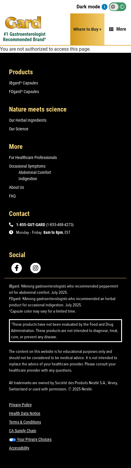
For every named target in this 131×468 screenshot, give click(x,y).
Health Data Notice (24, 413)
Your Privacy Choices (30, 439)
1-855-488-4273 (60, 224)
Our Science (18, 128)
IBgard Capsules (23, 83)
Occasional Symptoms (27, 166)
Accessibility (19, 448)
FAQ (12, 196)
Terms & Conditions (25, 422)
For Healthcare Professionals (33, 157)
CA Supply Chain (22, 430)
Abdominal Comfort (35, 172)
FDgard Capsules (24, 91)
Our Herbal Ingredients (27, 120)
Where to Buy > (87, 29)
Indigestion (28, 178)
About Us (16, 187)
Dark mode (88, 7)
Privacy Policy (20, 404)
